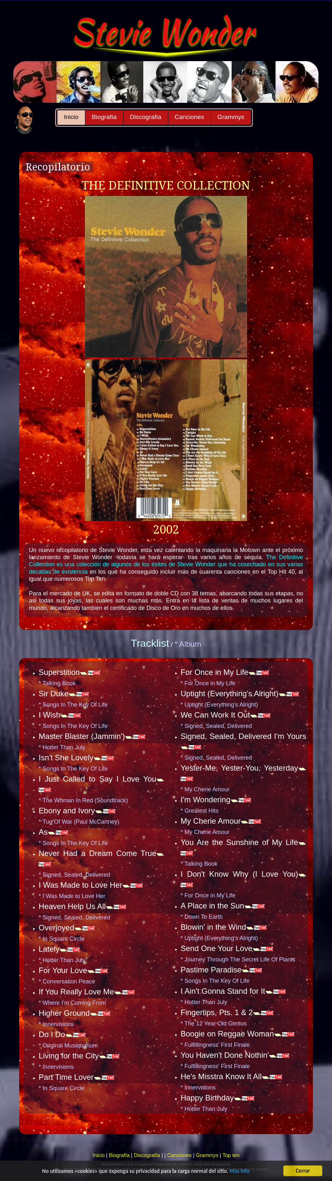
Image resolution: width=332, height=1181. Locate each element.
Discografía (145, 117)
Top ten (230, 1155)
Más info (239, 1171)
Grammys (230, 117)
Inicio (71, 117)
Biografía (104, 117)
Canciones (189, 117)
